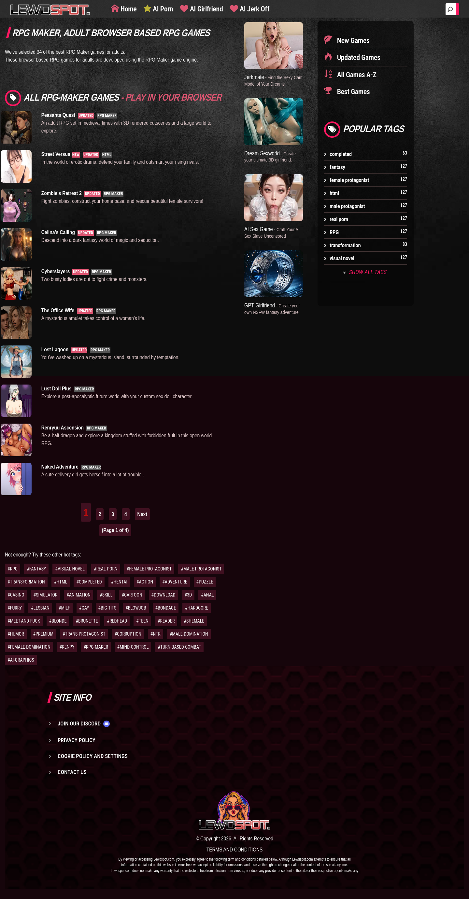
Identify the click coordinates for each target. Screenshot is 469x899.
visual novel (342, 258)
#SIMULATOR (46, 594)
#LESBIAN (40, 608)
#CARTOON (131, 594)
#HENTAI (119, 581)
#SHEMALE (194, 621)
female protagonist (349, 180)
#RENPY (67, 647)
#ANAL (207, 594)
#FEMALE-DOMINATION (28, 647)
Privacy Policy (76, 740)
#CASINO (15, 594)
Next (142, 514)
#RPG (12, 568)
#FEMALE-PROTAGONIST (149, 568)
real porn (339, 219)
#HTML (60, 581)
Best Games (352, 92)
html (334, 193)
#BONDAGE (165, 608)
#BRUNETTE (87, 621)
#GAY (84, 608)
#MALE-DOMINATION (189, 634)
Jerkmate (273, 80)
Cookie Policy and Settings (93, 756)
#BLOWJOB (135, 608)
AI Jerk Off (253, 9)
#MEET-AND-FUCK (23, 621)
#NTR (155, 634)
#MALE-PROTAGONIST (201, 568)
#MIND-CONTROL (133, 647)
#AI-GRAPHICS (20, 660)
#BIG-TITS (107, 608)
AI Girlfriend (205, 9)
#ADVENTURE (174, 581)
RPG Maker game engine (171, 59)
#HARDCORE (196, 608)
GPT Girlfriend (272, 308)
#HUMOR (15, 634)
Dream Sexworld (270, 156)
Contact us (72, 772)
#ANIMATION (78, 594)
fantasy (337, 167)
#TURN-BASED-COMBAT (179, 647)
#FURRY (14, 608)
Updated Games (357, 57)
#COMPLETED (89, 581)
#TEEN (142, 621)
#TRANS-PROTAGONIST (84, 634)
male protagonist (347, 206)
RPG (334, 232)
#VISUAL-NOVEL (70, 568)
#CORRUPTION (127, 634)
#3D (188, 594)
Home (127, 9)
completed (341, 154)
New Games (352, 40)
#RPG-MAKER (95, 647)
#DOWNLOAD (163, 594)
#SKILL (106, 594)
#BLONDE (58, 621)
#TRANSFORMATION (26, 581)
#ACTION (144, 581)
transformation (345, 245)
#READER (166, 621)
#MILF (64, 608)
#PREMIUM (43, 634)
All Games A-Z (356, 75)
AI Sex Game (271, 232)
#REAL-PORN (106, 568)
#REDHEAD (117, 621)
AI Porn (162, 9)
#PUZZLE (204, 581)
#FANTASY (36, 568)
